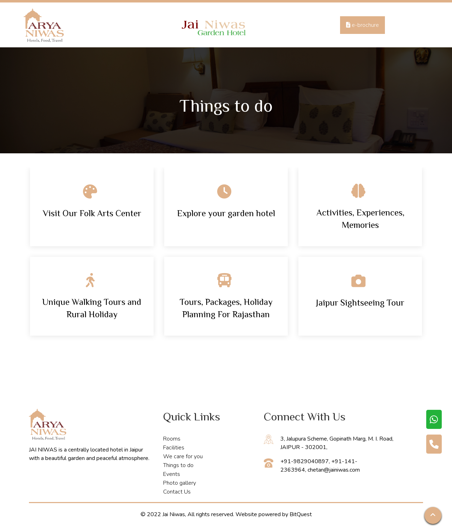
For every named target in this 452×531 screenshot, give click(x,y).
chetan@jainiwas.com (334, 470)
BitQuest (301, 514)
